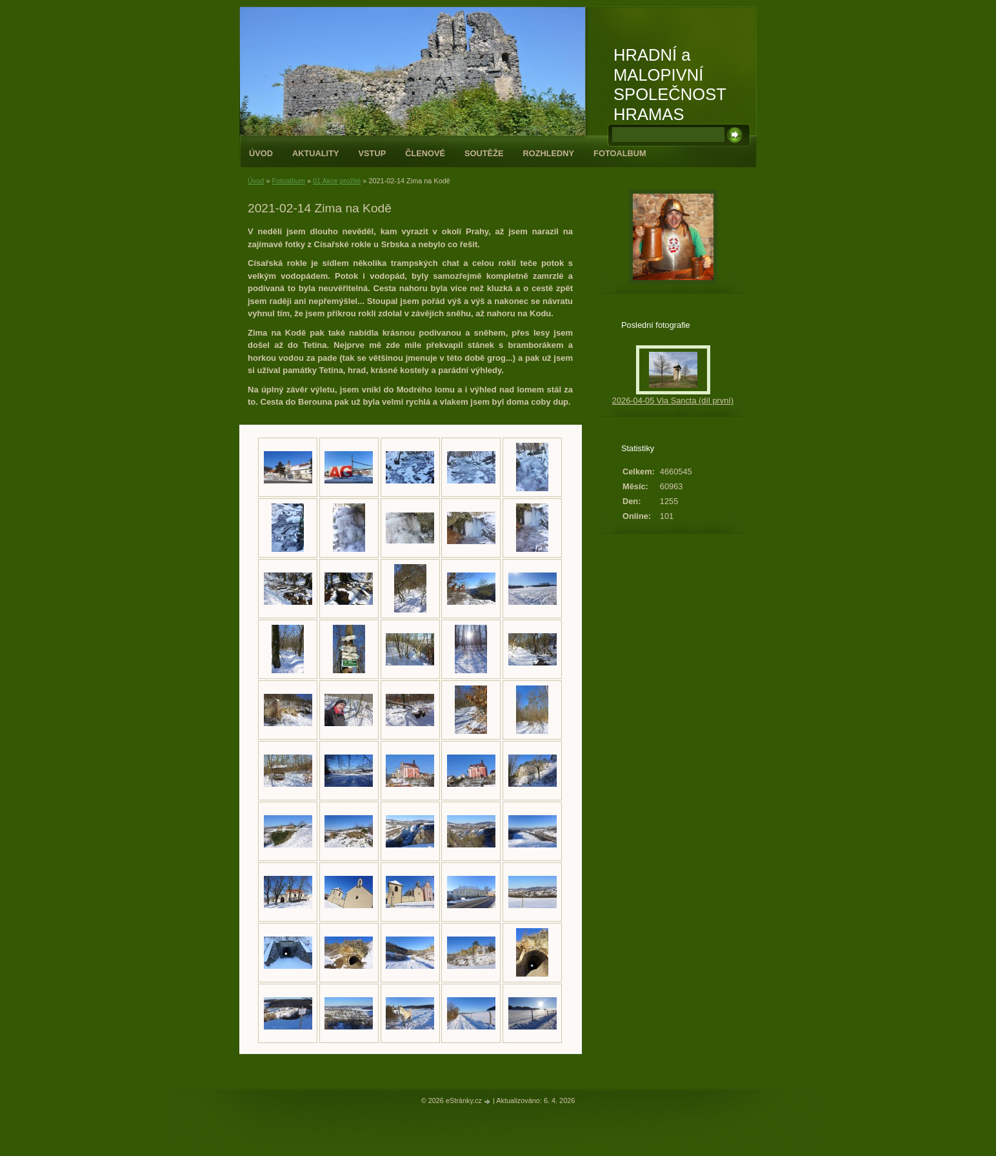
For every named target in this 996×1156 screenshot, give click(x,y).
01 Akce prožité (337, 181)
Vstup (372, 153)
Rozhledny (548, 153)
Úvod (261, 153)
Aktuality (315, 153)
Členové (425, 153)
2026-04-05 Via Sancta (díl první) (672, 400)
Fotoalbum (619, 153)
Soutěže (483, 153)
